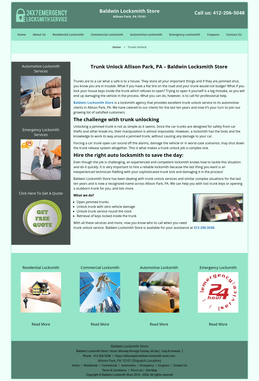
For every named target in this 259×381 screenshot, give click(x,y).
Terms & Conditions (114, 370)
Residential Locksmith (68, 34)
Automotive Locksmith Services (41, 68)
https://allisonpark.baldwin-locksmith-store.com (145, 356)
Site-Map (151, 370)
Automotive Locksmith (146, 34)
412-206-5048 (229, 13)
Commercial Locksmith (107, 34)
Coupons (213, 34)
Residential (91, 365)
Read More (41, 324)
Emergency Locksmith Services (40, 132)
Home (21, 34)
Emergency (147, 365)
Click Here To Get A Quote (41, 193)
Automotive (128, 365)
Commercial (109, 365)
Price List (136, 370)
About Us (39, 34)
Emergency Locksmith (184, 34)
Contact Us (234, 34)
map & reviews (171, 351)
